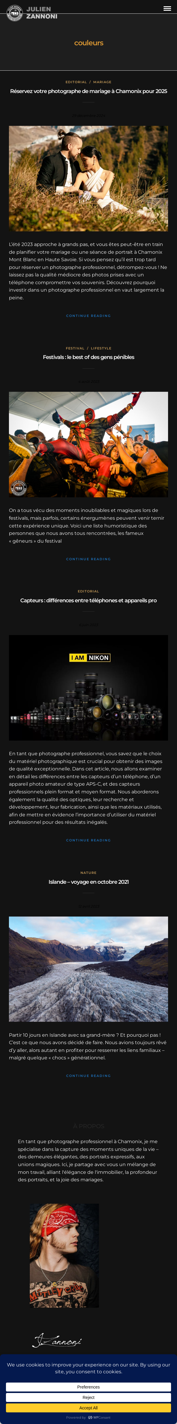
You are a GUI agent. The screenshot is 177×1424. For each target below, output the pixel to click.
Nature (88, 873)
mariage (102, 82)
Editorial (76, 82)
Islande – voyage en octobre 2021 (89, 882)
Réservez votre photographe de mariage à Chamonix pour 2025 (88, 91)
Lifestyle (101, 348)
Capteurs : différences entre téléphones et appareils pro (88, 600)
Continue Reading (88, 316)
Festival (75, 348)
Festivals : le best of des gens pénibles (88, 357)
